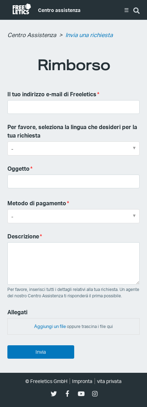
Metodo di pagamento (36, 203)
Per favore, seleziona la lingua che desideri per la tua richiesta (72, 131)
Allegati (17, 312)
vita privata (109, 381)
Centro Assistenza (31, 34)
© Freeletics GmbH (46, 381)
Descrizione (23, 236)
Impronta (82, 381)
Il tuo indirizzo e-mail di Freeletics (51, 94)
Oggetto (18, 168)
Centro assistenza (59, 10)
